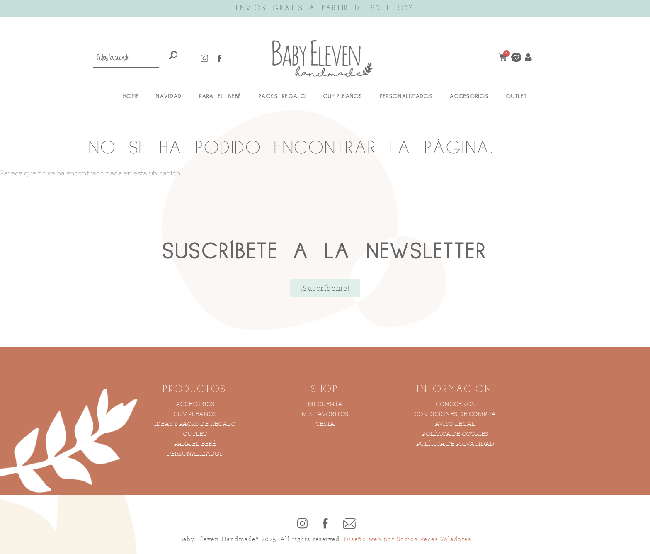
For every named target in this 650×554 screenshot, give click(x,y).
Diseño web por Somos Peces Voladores (407, 539)
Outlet (516, 96)
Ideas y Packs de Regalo (194, 424)
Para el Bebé (220, 96)
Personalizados (406, 96)
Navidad (169, 96)
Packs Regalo (282, 96)
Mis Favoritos (324, 414)
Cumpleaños (343, 96)
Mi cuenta (325, 404)
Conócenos (455, 404)
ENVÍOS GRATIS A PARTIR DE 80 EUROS (325, 8)
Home (131, 96)
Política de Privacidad (455, 443)
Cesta (325, 424)
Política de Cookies (455, 433)
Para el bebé (195, 443)
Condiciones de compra (455, 414)
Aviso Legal (455, 424)
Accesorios (469, 96)
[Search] (174, 55)
